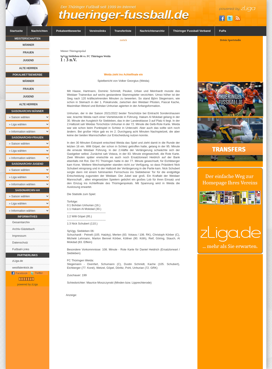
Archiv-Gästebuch (23, 229)
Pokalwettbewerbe (68, 30)
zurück (123, 40)
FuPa (222, 30)
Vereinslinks (97, 30)
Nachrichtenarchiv (152, 30)
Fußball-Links (20, 249)
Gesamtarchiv (21, 222)
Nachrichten (39, 30)
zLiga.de (17, 260)
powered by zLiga (27, 284)
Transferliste (123, 30)
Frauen (28, 52)
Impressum (19, 235)
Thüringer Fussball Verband (191, 30)
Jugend (28, 60)
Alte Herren (28, 68)
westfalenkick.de (22, 267)
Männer (28, 44)
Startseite (16, 30)
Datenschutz (20, 242)
